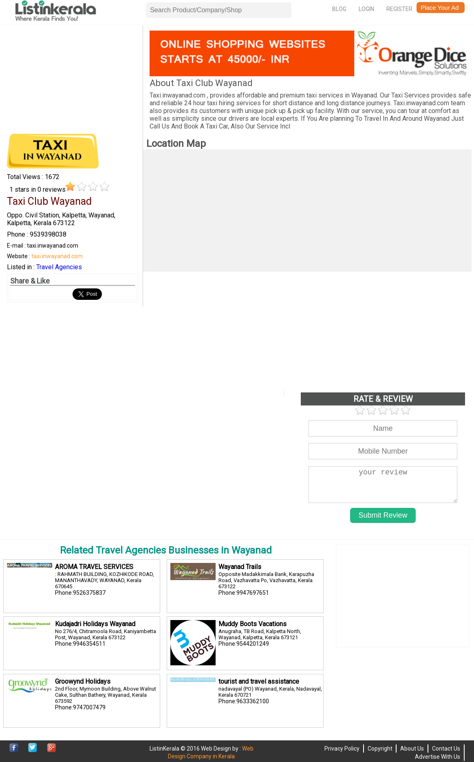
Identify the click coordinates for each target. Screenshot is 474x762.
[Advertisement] (72, 82)
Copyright (380, 748)
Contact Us (446, 748)
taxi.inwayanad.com (57, 256)
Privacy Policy (341, 748)
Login (366, 9)
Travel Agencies (59, 267)
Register (399, 9)
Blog (339, 9)
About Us (412, 748)
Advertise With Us (437, 756)
